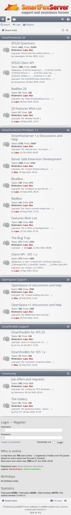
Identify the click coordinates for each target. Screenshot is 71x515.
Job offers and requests (27, 379)
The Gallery (19, 399)
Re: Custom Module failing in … (36, 169)
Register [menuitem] (69, 20)
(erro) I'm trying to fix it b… (33, 342)
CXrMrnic (21, 495)
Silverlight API (20, 264)
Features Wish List (24, 218)
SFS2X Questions (23, 43)
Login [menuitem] (63, 20)
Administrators (15, 469)
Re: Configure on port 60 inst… (35, 189)
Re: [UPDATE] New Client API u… (37, 79)
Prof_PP (18, 412)
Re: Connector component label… (37, 362)
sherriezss (19, 392)
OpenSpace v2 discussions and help (36, 285)
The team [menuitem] (57, 501)
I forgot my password (10, 442)
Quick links (4, 20)
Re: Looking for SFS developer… (36, 389)
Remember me (46, 442)
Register (30, 25)
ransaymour (19, 82)
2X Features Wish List (26, 109)
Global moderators (32, 469)
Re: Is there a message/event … (36, 228)
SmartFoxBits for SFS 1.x (28, 352)
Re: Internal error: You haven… (35, 149)
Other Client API (59, 264)
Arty (39, 512)
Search (6, 25)
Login (18, 25)
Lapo (25, 50)
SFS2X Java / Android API (45, 73)
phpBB (18, 507)
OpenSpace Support (14, 279)
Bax (31, 50)
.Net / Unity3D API (33, 262)
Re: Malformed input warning (34, 315)
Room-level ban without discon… (36, 53)
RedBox (16, 199)
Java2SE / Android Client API (39, 264)
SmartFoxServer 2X (13, 37)
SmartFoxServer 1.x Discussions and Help (36, 137)
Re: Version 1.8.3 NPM (32, 268)
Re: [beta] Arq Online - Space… (36, 409)
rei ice (17, 345)
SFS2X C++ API (43, 76)
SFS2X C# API (54, 70)
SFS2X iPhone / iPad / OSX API (23, 73)
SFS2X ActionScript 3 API (34, 70)
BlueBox (17, 179)
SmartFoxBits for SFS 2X (28, 332)
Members (15, 20)
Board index (11, 501)
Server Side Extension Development (36, 159)
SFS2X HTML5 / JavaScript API (23, 76)
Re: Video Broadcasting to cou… (36, 99)
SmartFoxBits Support (15, 326)
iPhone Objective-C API (54, 262)
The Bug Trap (20, 238)
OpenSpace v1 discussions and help (36, 305)
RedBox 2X (19, 89)
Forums (9, 20)
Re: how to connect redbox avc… (36, 208)
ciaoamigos (19, 56)
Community (9, 373)
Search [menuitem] (67, 30)
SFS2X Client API (22, 63)
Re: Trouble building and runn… (36, 295)
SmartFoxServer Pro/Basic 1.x (20, 130)
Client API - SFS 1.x (24, 254)
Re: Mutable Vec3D (30, 118)
